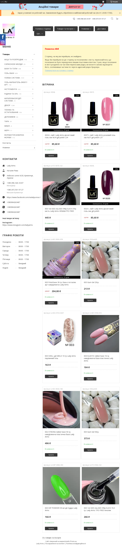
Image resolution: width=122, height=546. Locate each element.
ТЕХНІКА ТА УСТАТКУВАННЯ (11, 111)
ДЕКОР (7, 105)
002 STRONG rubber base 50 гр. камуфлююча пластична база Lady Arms (59, 434)
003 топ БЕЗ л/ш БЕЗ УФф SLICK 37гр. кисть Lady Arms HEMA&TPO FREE (60, 210)
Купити (51, 156)
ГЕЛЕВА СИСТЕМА (12, 78)
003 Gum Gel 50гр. (91, 432)
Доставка (101, 28)
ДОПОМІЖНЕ (9, 117)
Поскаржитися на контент (54, 544)
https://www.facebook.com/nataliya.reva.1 (21, 197)
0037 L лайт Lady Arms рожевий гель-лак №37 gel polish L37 (100, 136)
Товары (6, 54)
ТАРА (6, 121)
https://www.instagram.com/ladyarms (17, 225)
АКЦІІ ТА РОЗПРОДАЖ (13, 59)
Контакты (6, 143)
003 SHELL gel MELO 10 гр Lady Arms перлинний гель (60, 357)
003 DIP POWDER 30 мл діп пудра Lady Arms (61, 509)
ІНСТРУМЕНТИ (10, 89)
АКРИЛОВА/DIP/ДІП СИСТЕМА (12, 99)
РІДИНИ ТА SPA (11, 94)
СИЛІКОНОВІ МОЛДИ (13, 64)
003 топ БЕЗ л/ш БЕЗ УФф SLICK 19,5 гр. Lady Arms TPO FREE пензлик (99, 509)
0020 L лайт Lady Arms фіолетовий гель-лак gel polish (98, 210)
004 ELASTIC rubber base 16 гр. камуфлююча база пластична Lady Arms (98, 358)
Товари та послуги (65, 28)
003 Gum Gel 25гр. (91, 282)
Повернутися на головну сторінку (59, 70)
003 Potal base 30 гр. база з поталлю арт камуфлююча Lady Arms (60, 283)
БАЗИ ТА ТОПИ (10, 68)
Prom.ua (73, 541)
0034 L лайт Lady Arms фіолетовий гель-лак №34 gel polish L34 (59, 136)
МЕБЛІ (7, 126)
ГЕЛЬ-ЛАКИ (9, 73)
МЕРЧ (6, 130)
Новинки (85, 28)
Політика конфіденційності (76, 544)
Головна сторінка (43, 28)
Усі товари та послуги (51, 537)
